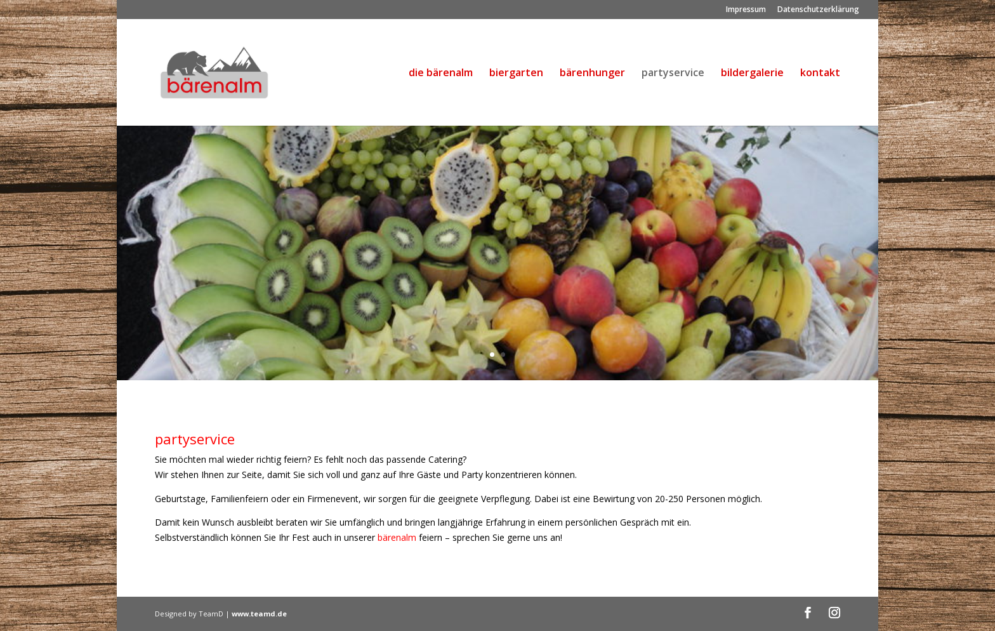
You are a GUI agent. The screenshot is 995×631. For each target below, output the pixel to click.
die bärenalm (441, 73)
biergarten (516, 73)
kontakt (820, 73)
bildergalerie (752, 73)
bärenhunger (592, 73)
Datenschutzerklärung (818, 10)
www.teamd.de (259, 613)
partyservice (673, 73)
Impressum (746, 10)
